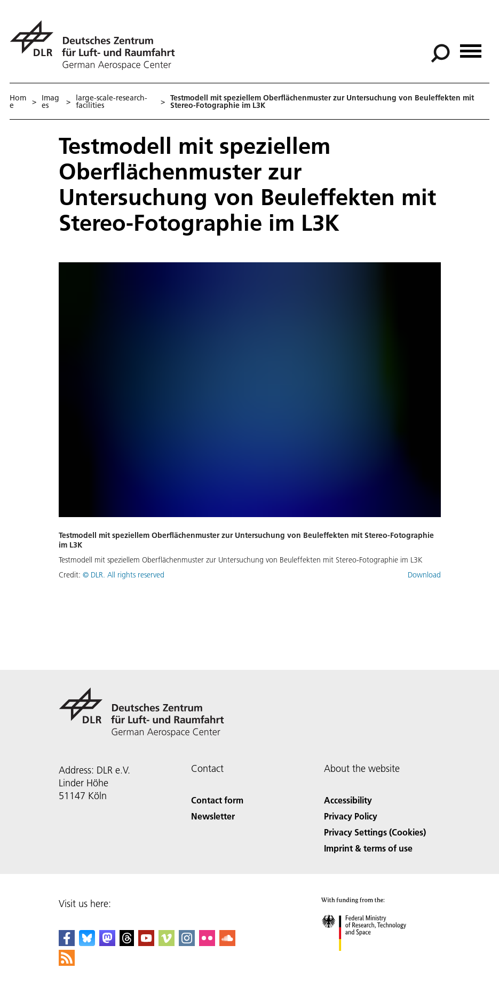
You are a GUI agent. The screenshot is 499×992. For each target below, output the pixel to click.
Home (18, 101)
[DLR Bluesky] (87, 942)
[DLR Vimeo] (167, 942)
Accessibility (348, 800)
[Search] (440, 53)
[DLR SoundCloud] (227, 942)
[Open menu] (470, 47)
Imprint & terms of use (368, 848)
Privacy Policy (350, 816)
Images (50, 101)
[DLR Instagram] (187, 942)
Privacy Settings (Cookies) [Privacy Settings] (375, 832)
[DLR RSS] (67, 962)
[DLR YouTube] (146, 942)
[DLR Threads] (127, 942)
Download (424, 575)
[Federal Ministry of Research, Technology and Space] (373, 960)
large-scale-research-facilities (111, 101)
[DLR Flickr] (207, 942)
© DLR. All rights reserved (123, 575)
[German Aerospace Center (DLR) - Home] (97, 45)
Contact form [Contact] (217, 800)
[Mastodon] (107, 942)
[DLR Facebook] (67, 942)
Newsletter (213, 816)
